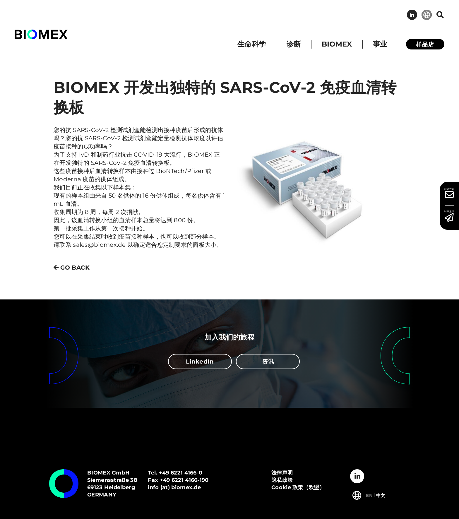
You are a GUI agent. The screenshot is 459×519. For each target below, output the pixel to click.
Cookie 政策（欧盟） (298, 487)
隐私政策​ (282, 480)
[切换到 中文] (380, 495)
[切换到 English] (369, 495)
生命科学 (251, 44)
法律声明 (282, 473)
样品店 (425, 44)
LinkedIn (412, 15)
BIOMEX (337, 44)
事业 (380, 44)
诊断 (294, 44)
